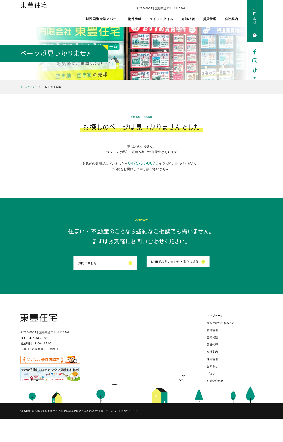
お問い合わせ (255, 14)
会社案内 (231, 19)
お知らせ (212, 366)
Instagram (254, 61)
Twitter (254, 79)
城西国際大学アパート (103, 19)
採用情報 (212, 359)
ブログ (211, 374)
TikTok (254, 70)
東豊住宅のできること (221, 323)
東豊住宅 (38, 13)
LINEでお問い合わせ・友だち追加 (176, 263)
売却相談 (188, 19)
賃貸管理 (210, 19)
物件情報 (135, 19)
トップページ (27, 86)
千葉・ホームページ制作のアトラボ (117, 411)
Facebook (254, 51)
